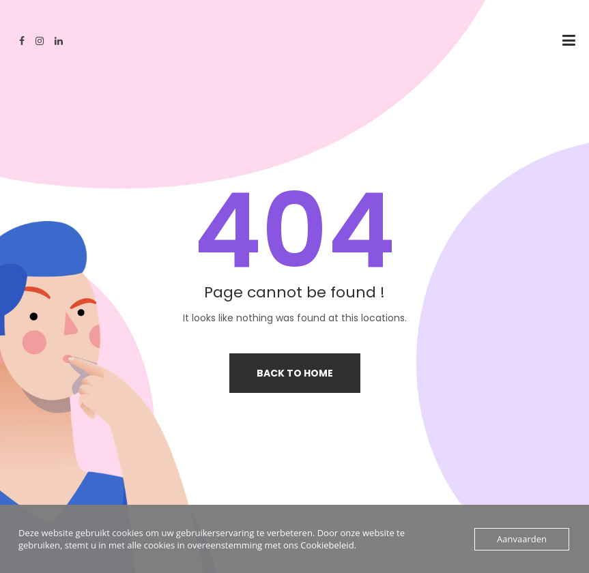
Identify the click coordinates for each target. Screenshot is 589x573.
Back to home (295, 373)
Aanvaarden (522, 539)
